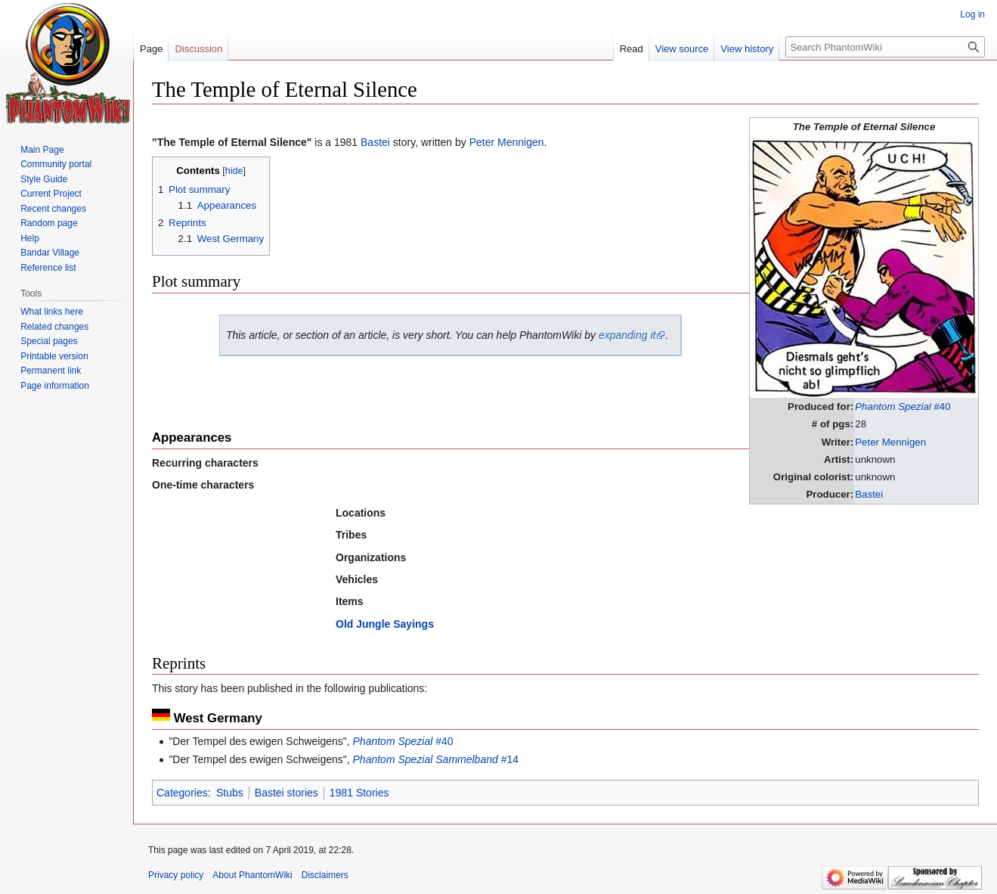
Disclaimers (325, 875)
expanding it (627, 335)
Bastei (869, 494)
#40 (902, 406)
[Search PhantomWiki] (885, 46)
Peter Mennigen (890, 442)
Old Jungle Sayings (385, 624)
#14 (436, 759)
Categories (182, 793)
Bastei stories (286, 793)
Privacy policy (175, 875)
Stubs (229, 793)
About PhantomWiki (252, 875)
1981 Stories (359, 793)
